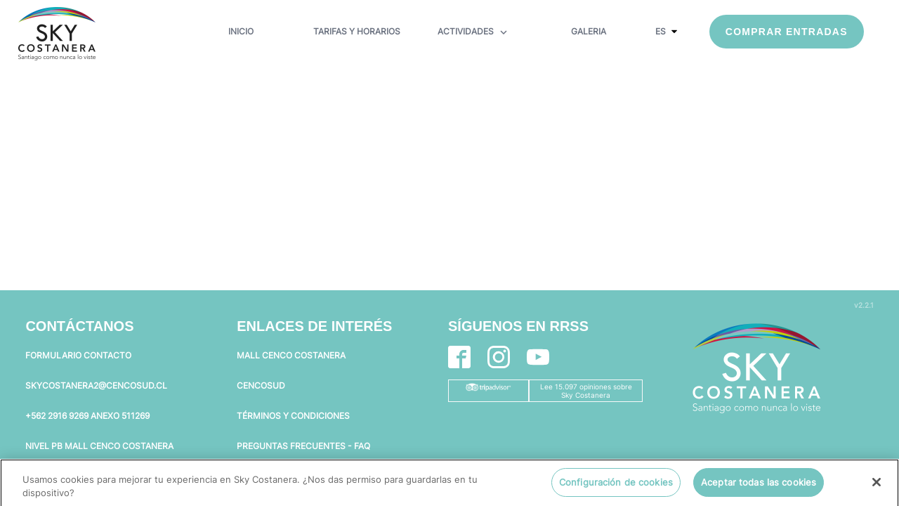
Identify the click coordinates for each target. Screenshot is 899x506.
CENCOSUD (261, 385)
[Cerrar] (876, 486)
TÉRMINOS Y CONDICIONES (293, 415)
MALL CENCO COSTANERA (291, 355)
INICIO (241, 31)
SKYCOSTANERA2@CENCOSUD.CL (96, 385)
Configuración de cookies (616, 486)
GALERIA (588, 31)
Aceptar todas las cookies (758, 486)
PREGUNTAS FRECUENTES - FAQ (303, 446)
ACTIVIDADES (474, 32)
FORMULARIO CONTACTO (78, 355)
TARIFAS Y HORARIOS (356, 31)
